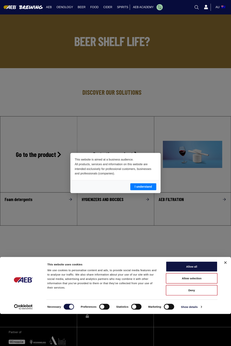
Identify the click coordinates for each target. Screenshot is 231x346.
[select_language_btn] (220, 7)
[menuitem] (159, 7)
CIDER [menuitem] (107, 7)
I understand (143, 186)
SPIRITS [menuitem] (122, 7)
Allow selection (191, 310)
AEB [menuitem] (49, 7)
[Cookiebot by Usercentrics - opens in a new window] (23, 339)
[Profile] (206, 7)
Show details (189, 338)
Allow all (191, 298)
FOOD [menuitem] (94, 7)
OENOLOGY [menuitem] (64, 7)
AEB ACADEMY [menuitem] (143, 7)
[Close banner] (225, 294)
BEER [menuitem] (82, 7)
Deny (191, 322)
